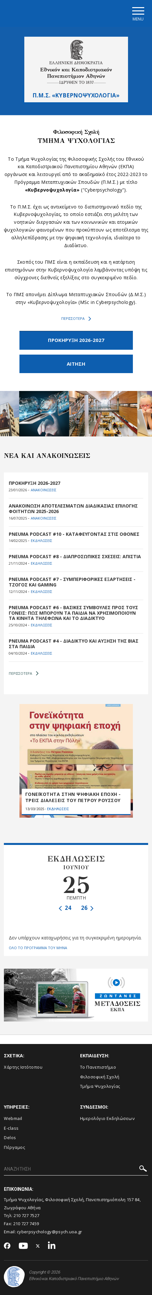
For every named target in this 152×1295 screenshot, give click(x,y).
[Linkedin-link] (52, 1246)
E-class (11, 1128)
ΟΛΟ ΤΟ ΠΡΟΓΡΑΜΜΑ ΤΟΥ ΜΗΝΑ (38, 947)
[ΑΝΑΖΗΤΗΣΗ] (76, 1170)
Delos (10, 1138)
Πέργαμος (14, 1147)
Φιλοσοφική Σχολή (100, 1077)
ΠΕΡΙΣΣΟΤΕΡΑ (76, 318)
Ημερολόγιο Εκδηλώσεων (107, 1118)
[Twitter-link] (38, 1246)
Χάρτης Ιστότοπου (23, 1067)
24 (65, 908)
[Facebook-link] (7, 1246)
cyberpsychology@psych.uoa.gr (49, 1232)
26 (87, 908)
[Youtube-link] (23, 1246)
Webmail (13, 1118)
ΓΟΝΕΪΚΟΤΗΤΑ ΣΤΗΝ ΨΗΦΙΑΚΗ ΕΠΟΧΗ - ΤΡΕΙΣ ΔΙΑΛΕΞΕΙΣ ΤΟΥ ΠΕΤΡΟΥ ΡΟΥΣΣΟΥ (73, 797)
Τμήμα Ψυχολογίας (100, 1086)
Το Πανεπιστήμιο (98, 1067)
